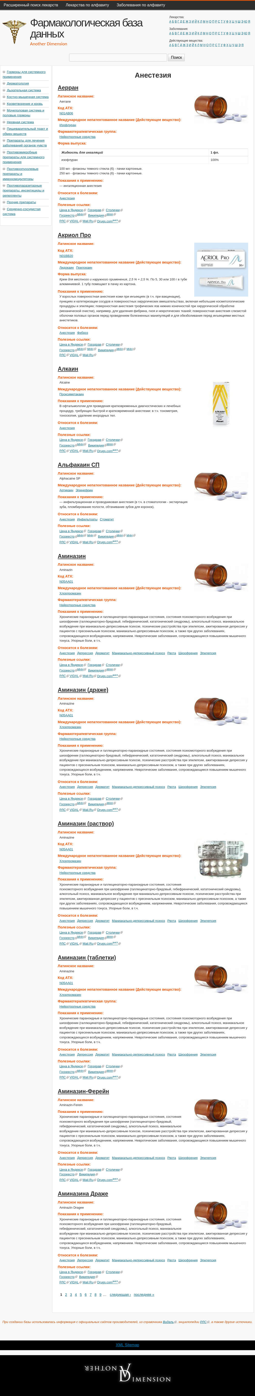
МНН (81, 214)
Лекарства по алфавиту (87, 5)
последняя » (144, 1295)
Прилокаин (84, 267)
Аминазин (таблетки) (87, 957)
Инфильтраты (87, 519)
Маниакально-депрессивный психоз (138, 653)
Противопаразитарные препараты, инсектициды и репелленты (23, 190)
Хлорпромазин (70, 593)
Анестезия (67, 198)
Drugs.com (109, 221)
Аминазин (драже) (83, 690)
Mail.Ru (89, 221)
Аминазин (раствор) (86, 823)
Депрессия (85, 653)
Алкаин (68, 369)
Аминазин (72, 556)
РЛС (64, 221)
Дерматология (18, 83)
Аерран (68, 87)
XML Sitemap (127, 1345)
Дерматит (102, 653)
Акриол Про (74, 235)
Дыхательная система (24, 90)
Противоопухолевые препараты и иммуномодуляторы (20, 174)
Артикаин (66, 490)
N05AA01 (66, 581)
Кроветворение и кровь (25, 104)
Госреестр (68, 215)
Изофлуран (68, 125)
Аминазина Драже (83, 1194)
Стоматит (107, 519)
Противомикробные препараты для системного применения (23, 157)
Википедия (97, 215)
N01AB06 (66, 113)
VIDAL (76, 221)
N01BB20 (66, 256)
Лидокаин (67, 267)
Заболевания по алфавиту (141, 5)
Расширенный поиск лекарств (31, 5)
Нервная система (20, 122)
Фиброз (82, 333)
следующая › (120, 1295)
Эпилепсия (208, 653)
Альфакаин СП (78, 465)
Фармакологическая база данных (86, 28)
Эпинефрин (84, 490)
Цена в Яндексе (73, 210)
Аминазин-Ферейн (83, 1091)
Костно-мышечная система (28, 97)
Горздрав (96, 210)
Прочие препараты (21, 202)
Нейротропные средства (78, 137)
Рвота (171, 653)
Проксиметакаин (72, 394)
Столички (114, 210)
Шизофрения (188, 653)
